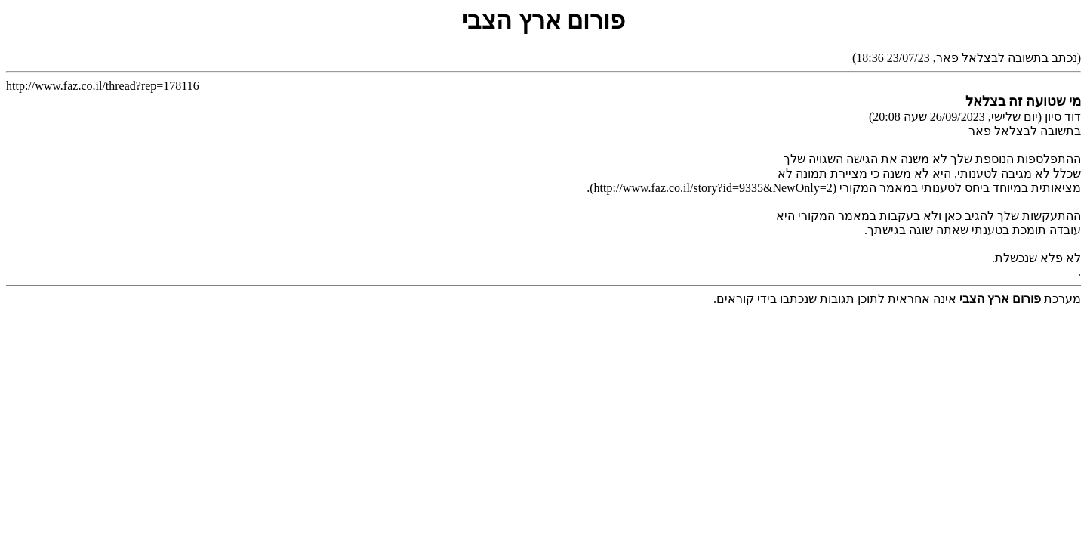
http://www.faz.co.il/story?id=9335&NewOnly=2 (713, 187)
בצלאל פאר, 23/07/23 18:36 (926, 57)
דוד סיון (1063, 116)
